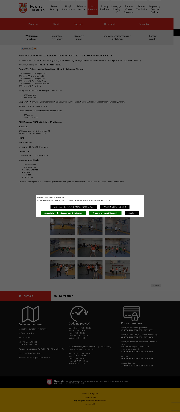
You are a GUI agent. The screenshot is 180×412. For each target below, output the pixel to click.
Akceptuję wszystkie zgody (105, 213)
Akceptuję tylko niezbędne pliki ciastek (63, 213)
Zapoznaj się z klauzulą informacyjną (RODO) (73, 206)
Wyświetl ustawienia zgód (115, 206)
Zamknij (132, 213)
